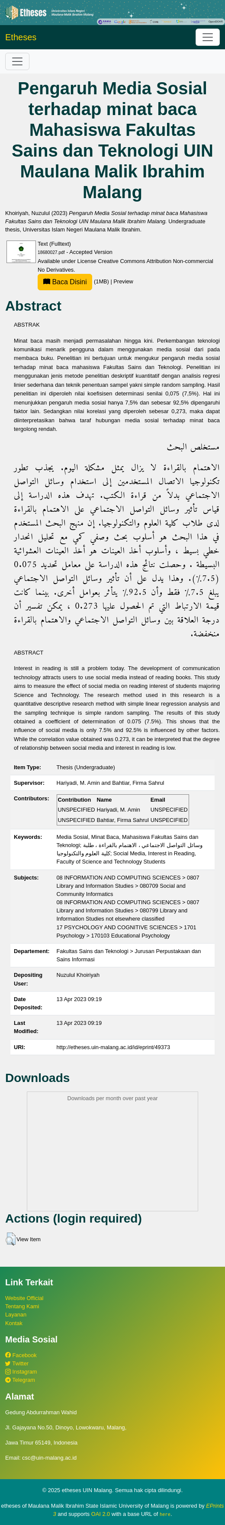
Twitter (17, 1363)
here (165, 1514)
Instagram (21, 1371)
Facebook (21, 1355)
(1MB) (74, 281)
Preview (123, 281)
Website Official (24, 1298)
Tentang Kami (22, 1306)
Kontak (13, 1323)
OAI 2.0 (100, 1514)
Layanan (15, 1314)
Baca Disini (65, 282)
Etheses (20, 37)
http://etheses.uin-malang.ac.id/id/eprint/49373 (113, 1047)
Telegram (20, 1380)
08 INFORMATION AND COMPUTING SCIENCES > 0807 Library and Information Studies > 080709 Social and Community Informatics (128, 885)
